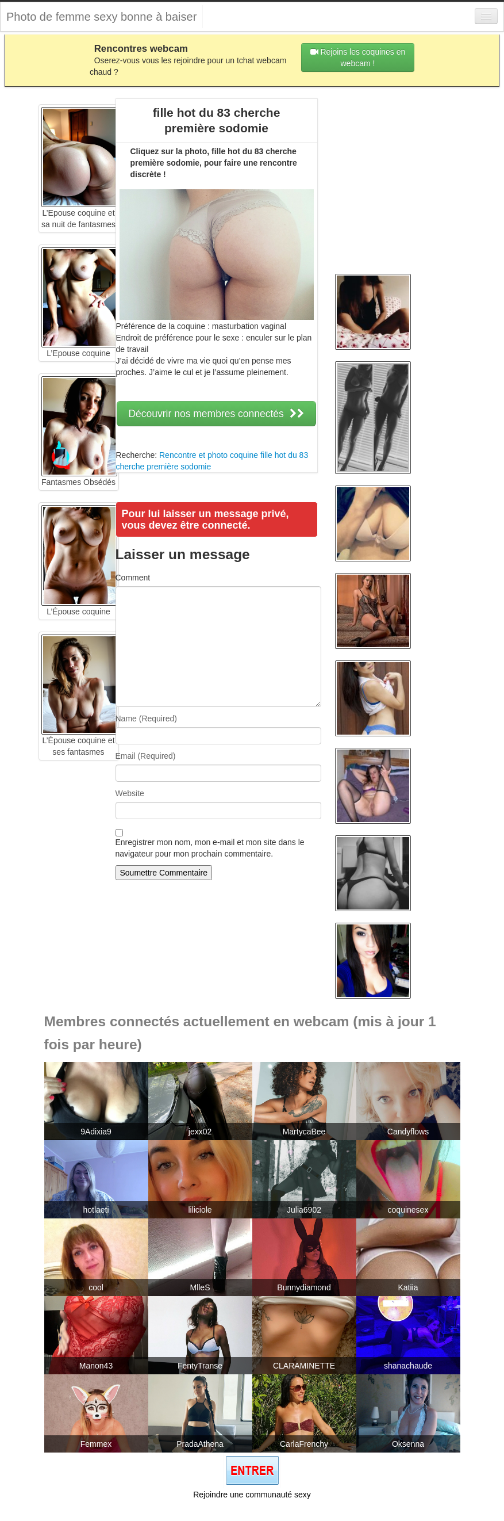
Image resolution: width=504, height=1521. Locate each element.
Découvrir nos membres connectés (216, 413)
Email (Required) (146, 755)
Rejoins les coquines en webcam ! (358, 57)
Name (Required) (146, 718)
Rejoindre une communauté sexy (252, 1494)
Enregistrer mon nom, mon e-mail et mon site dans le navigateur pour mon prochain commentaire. (210, 848)
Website (130, 793)
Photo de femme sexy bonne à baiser (101, 16)
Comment (133, 577)
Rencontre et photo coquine (208, 455)
